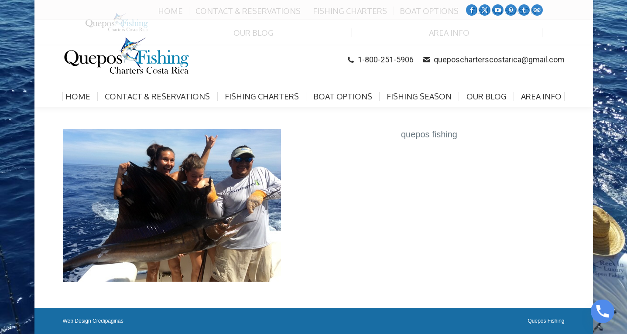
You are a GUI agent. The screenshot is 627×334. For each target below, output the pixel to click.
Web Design (77, 321)
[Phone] (602, 311)
